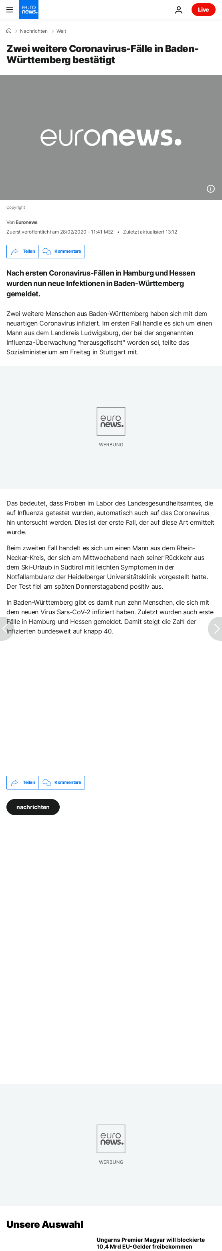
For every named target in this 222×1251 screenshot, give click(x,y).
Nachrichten (34, 31)
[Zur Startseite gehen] (28, 9)
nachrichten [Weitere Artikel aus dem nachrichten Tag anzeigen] (33, 806)
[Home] (8, 31)
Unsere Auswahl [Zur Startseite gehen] (44, 1224)
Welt (61, 31)
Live (203, 9)
